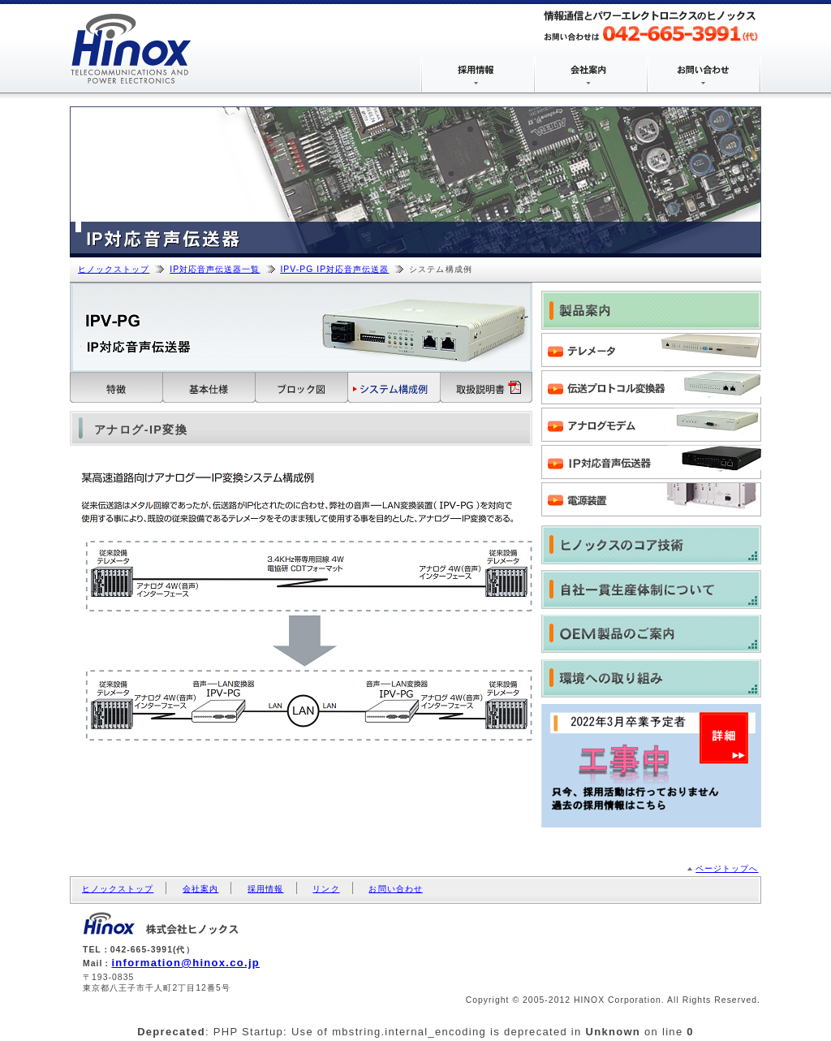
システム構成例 (394, 388)
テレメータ (651, 351)
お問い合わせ (395, 888)
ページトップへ (726, 868)
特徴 (116, 388)
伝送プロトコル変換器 (651, 389)
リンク (325, 888)
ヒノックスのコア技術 (651, 544)
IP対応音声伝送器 (651, 463)
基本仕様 (209, 388)
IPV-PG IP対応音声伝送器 (334, 269)
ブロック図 (302, 388)
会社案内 (200, 888)
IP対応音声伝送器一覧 (215, 269)
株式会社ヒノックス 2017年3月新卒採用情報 (651, 765)
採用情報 (265, 888)
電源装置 (651, 501)
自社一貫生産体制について (651, 589)
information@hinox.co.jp (185, 963)
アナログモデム (651, 426)
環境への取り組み (651, 678)
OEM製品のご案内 (651, 634)
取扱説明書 (486, 388)
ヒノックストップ (113, 269)
